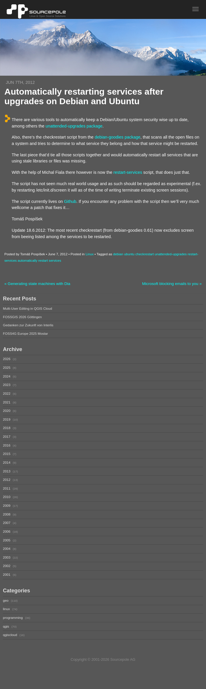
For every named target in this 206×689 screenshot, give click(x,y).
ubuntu (129, 254)
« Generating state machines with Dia (37, 283)
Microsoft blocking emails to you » (172, 283)
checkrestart (144, 254)
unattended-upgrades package (74, 126)
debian (118, 254)
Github (70, 201)
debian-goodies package (117, 137)
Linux (89, 254)
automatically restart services (39, 260)
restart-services (128, 172)
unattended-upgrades (171, 254)
